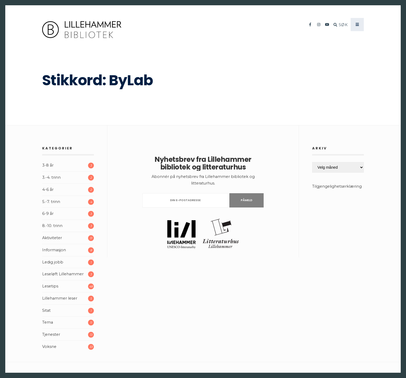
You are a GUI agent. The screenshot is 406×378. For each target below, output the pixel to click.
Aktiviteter (52, 237)
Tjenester (51, 334)
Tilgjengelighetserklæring (337, 186)
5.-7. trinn (51, 201)
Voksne (49, 346)
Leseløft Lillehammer (63, 274)
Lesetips (50, 286)
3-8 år (48, 165)
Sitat (46, 310)
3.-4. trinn (51, 177)
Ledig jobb (52, 262)
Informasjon (54, 250)
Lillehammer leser (59, 298)
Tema (47, 322)
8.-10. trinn (52, 225)
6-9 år (48, 213)
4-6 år (48, 189)
